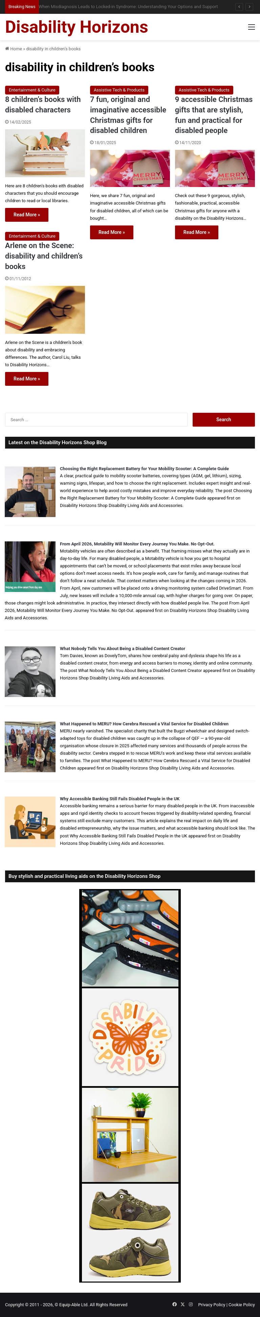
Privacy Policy (211, 1304)
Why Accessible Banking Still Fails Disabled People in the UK (119, 798)
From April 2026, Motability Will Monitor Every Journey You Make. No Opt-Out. (137, 543)
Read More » (27, 214)
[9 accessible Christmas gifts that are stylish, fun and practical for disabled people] (215, 168)
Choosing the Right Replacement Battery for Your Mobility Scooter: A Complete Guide (144, 468)
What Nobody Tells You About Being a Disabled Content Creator (122, 648)
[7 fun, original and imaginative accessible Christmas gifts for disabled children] (130, 168)
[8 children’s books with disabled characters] (45, 153)
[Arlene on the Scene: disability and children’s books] (45, 310)
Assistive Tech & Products (119, 89)
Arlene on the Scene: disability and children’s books (44, 256)
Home (13, 48)
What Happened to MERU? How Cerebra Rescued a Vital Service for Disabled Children (144, 723)
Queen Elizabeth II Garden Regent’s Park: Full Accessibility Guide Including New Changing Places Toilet (136, 6)
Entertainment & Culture (32, 89)
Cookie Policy (242, 1304)
